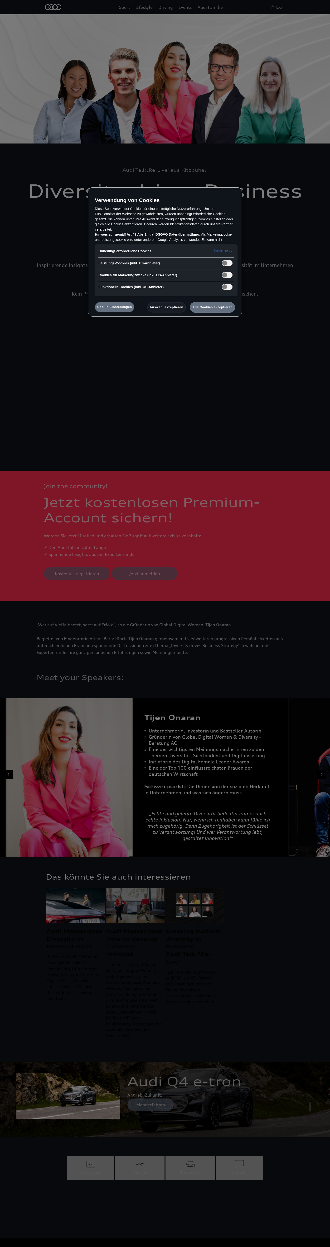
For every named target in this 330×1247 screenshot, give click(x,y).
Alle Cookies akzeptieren (212, 307)
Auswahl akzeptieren (166, 307)
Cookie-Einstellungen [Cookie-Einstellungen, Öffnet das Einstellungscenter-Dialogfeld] (114, 307)
